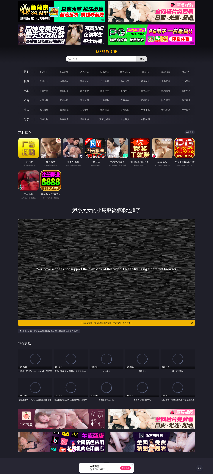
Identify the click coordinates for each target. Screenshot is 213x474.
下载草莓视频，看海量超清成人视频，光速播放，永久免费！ (137, 323)
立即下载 (125, 468)
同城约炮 (44, 119)
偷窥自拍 (44, 100)
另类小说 (145, 109)
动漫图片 (104, 100)
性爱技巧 (186, 109)
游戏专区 (104, 71)
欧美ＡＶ (84, 81)
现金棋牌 (165, 71)
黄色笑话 (165, 109)
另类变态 (186, 90)
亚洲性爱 (44, 90)
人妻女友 (84, 109)
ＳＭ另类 (186, 81)
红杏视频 (125, 119)
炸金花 (145, 71)
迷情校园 (125, 109)
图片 (26, 100)
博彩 (26, 71)
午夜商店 (64, 119)
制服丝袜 (125, 90)
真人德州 (64, 71)
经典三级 (145, 90)
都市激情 (44, 109)
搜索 (142, 58)
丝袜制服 (145, 81)
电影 (26, 91)
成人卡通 (84, 90)
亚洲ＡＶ (44, 81)
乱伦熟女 (165, 90)
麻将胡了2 (125, 71)
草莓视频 (84, 119)
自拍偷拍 (64, 81)
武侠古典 (104, 109)
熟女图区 (165, 100)
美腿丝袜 (125, 100)
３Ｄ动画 (104, 81)
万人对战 (84, 71)
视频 (26, 81)
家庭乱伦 (64, 109)
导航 (26, 119)
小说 (26, 110)
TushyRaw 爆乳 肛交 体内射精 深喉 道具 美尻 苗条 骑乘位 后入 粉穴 (49, 331)
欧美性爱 (104, 90)
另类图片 (186, 100)
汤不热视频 (104, 119)
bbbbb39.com (106, 51)
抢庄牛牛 (186, 71)
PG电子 (43, 71)
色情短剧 (145, 119)
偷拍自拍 (64, 90)
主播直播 (165, 81)
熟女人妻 (125, 81)
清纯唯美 (145, 100)
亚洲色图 (64, 100)
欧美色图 (84, 100)
